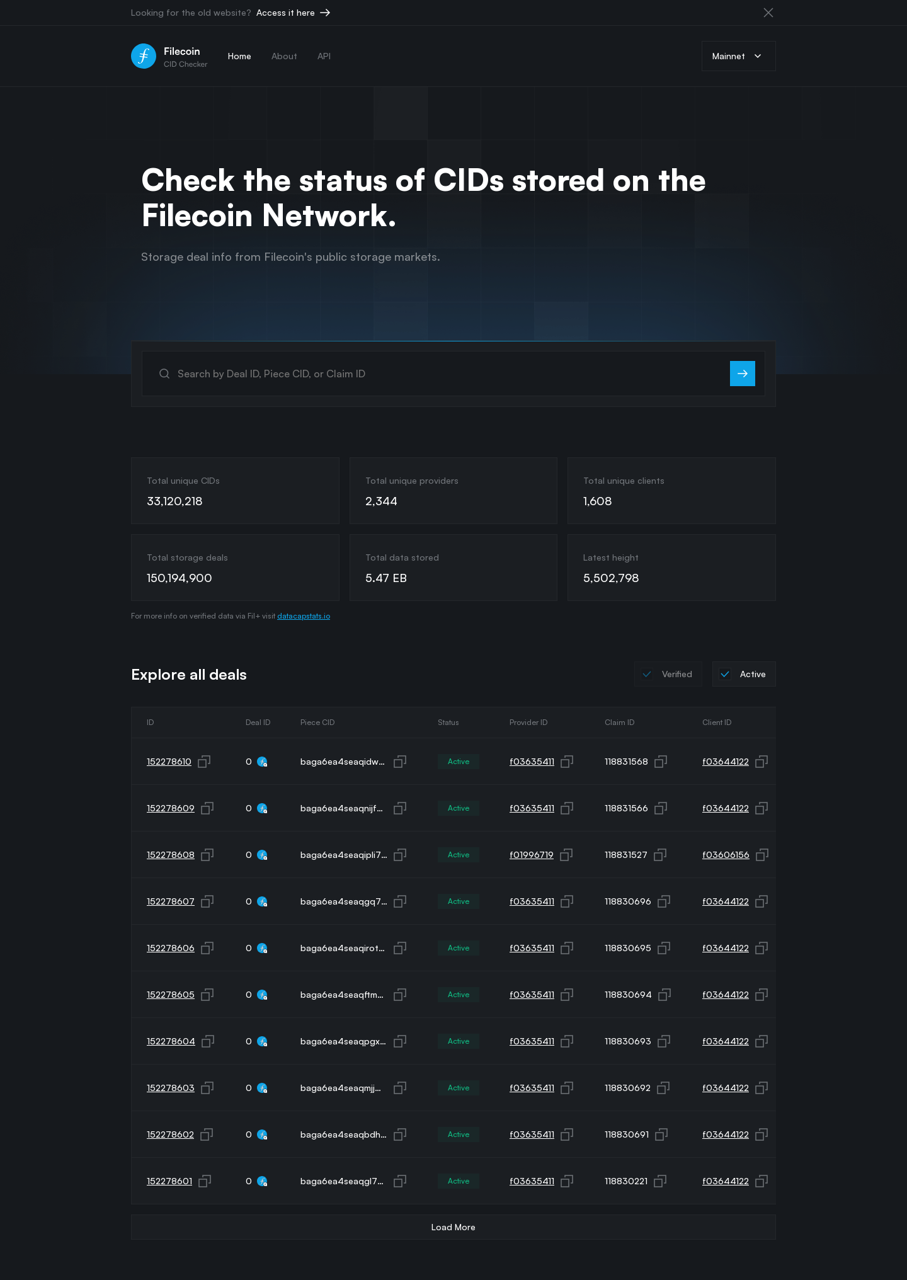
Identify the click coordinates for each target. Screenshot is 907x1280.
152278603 (171, 1087)
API (324, 55)
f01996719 (532, 854)
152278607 (171, 901)
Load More (453, 1226)
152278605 (171, 994)
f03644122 (725, 761)
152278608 (171, 854)
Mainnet (738, 56)
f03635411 (532, 761)
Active (458, 761)
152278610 (169, 761)
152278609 (171, 808)
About (284, 55)
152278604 (171, 1041)
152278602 (170, 1134)
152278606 (171, 947)
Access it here (294, 12)
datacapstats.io (303, 615)
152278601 (169, 1180)
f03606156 (726, 854)
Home (239, 55)
